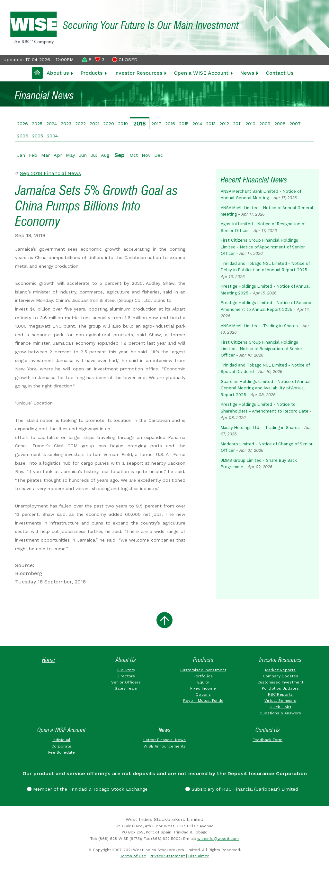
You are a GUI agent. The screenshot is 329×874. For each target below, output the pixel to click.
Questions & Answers (280, 713)
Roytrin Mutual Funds (203, 700)
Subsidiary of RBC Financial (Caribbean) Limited (241, 789)
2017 (156, 123)
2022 (80, 123)
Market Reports (280, 670)
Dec (158, 155)
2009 (265, 123)
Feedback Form (267, 740)
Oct (134, 155)
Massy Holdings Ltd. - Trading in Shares (260, 427)
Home (48, 659)
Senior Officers (126, 682)
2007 (295, 123)
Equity (203, 682)
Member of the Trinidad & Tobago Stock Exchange (87, 789)
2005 (37, 135)
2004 (52, 135)
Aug (105, 155)
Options (203, 694)
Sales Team (126, 688)
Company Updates (280, 676)
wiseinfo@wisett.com (218, 838)
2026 (22, 123)
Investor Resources (138, 73)
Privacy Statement (167, 856)
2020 (108, 123)
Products (91, 73)
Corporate (61, 746)
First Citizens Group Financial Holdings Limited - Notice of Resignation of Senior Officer (261, 349)
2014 (197, 123)
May (70, 155)
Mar (45, 155)
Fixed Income (203, 688)
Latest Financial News (164, 740)
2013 (211, 123)
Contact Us (279, 73)
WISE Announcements (165, 746)
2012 (224, 123)
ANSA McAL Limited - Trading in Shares (259, 325)
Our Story (126, 670)
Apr (58, 155)
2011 (237, 123)
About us (58, 73)
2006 (22, 135)
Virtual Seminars (280, 700)
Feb (33, 155)
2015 (184, 123)
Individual (61, 740)
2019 (123, 123)
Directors (126, 676)
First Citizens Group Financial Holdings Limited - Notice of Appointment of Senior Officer (263, 247)
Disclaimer (198, 856)
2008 (280, 123)
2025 (37, 123)
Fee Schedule (61, 752)
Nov (146, 155)
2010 (250, 123)
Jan (21, 155)
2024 (51, 123)
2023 (66, 123)
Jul (94, 155)
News (247, 73)
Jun (83, 155)
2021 (94, 123)
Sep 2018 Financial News (50, 173)
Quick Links (280, 707)
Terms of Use (133, 856)
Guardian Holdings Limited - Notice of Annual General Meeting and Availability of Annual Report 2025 (266, 388)
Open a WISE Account (201, 73)
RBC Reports (280, 694)
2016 (170, 123)
